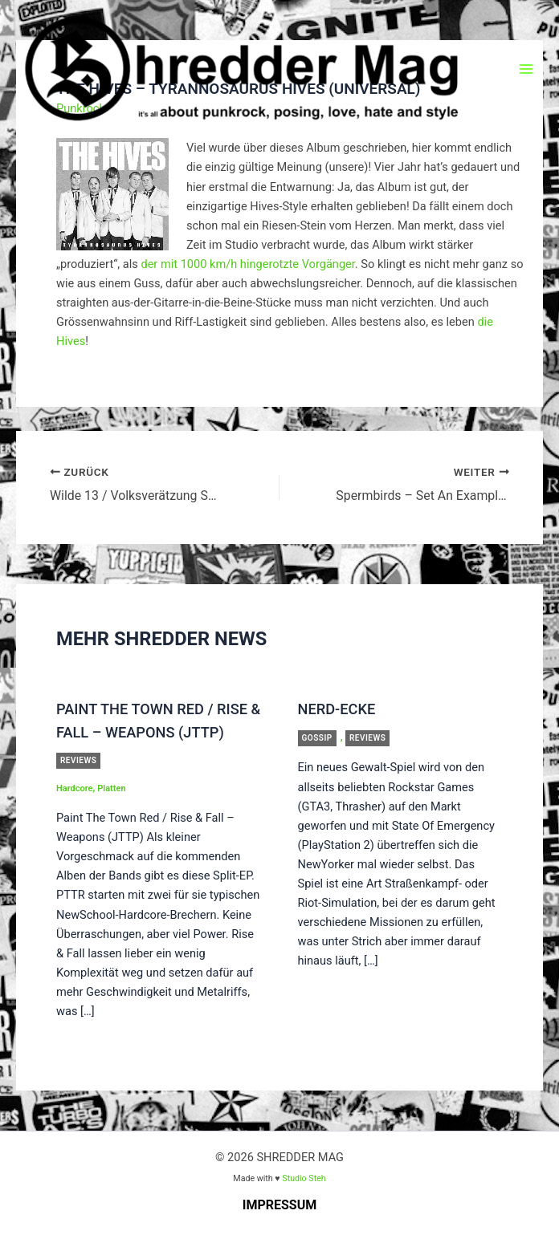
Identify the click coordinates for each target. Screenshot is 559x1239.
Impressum (280, 1204)
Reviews (78, 760)
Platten (111, 788)
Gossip (317, 737)
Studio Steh (303, 1177)
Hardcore (74, 788)
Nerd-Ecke (337, 709)
